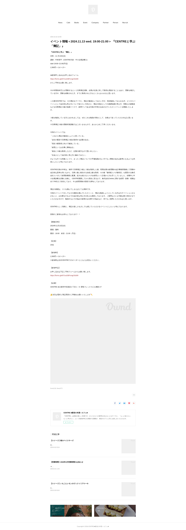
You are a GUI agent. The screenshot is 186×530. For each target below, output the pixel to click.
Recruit (125, 23)
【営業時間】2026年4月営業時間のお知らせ (66, 462)
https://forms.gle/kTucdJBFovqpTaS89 (64, 79)
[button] (60, 22)
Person (115, 23)
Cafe (68, 23)
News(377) (60, 388)
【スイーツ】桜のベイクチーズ (62, 440)
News (60, 23)
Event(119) (53, 388)
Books (76, 23)
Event (85, 23)
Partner (106, 23)
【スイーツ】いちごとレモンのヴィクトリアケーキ (69, 483)
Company (95, 23)
